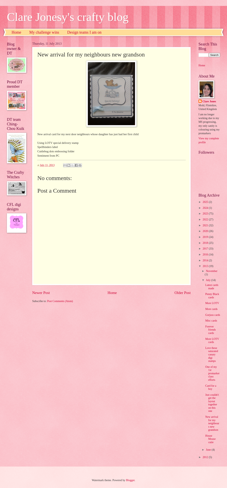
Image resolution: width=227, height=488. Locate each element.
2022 (206, 219)
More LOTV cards (212, 340)
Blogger (130, 480)
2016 (206, 254)
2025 (206, 202)
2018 (206, 242)
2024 (206, 207)
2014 (206, 260)
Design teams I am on (84, 32)
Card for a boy (210, 387)
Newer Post (41, 293)
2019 (206, 237)
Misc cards (211, 320)
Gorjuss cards (212, 314)
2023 (206, 213)
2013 (206, 266)
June (209, 449)
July (208, 280)
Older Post (183, 293)
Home (16, 32)
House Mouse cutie (210, 439)
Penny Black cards (212, 296)
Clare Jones (209, 101)
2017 (206, 248)
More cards (211, 309)
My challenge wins (44, 32)
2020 (206, 231)
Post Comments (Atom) (60, 301)
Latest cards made (211, 287)
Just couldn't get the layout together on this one (212, 403)
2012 (206, 457)
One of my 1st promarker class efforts (212, 373)
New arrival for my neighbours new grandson (212, 423)
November (211, 271)
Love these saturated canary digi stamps (211, 354)
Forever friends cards (210, 330)
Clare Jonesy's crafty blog (68, 16)
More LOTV (212, 303)
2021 (206, 225)
